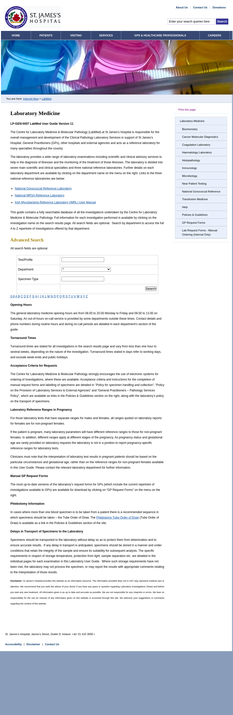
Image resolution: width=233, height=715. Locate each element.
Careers (214, 35)
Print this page (187, 109)
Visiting (76, 35)
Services (106, 35)
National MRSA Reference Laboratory (39, 195)
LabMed (47, 98)
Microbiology (189, 175)
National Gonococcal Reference (201, 191)
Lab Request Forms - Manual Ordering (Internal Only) (199, 232)
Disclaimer (33, 644)
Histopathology (191, 160)
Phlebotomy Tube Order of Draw (117, 517)
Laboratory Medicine (192, 120)
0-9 (12, 296)
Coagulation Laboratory (196, 144)
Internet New (31, 98)
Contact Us (52, 644)
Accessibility (13, 644)
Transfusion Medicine (195, 199)
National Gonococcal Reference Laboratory (43, 188)
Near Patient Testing (194, 183)
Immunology (189, 168)
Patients (46, 35)
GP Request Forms (193, 222)
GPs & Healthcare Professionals (160, 35)
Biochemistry (190, 129)
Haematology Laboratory (197, 152)
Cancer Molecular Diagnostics (200, 136)
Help (185, 207)
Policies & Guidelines (195, 214)
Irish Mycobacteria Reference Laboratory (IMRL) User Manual (55, 202)
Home (16, 35)
